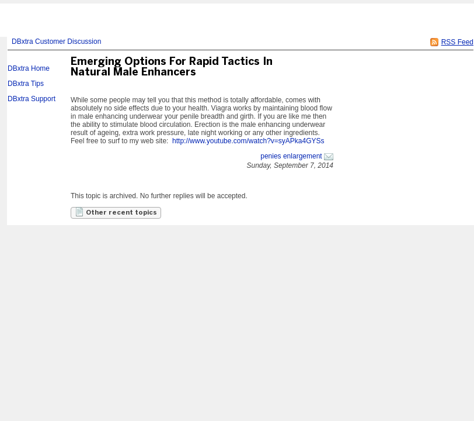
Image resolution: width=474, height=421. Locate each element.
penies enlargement (291, 156)
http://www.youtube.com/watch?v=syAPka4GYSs (248, 141)
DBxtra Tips (26, 84)
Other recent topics (116, 211)
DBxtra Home (29, 68)
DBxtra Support (31, 99)
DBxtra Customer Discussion (56, 41)
